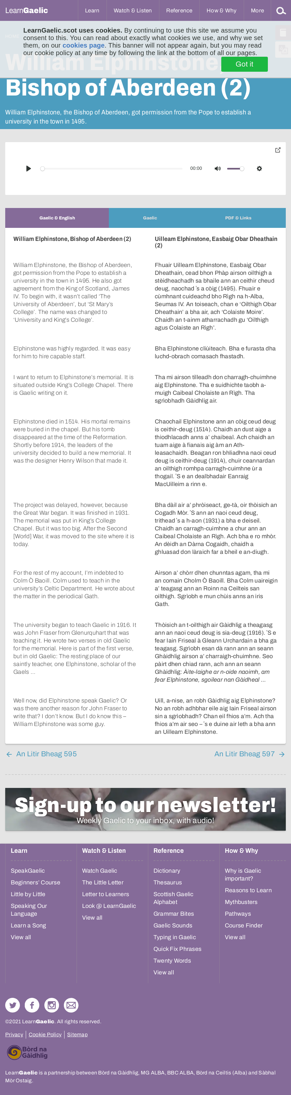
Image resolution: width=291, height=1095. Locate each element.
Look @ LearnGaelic (109, 906)
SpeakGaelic (28, 870)
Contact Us (71, 1005)
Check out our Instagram (51, 1005)
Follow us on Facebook (32, 1005)
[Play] (28, 168)
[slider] (111, 169)
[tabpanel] (145, 486)
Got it (245, 64)
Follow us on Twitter (12, 1005)
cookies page (84, 45)
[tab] (57, 218)
